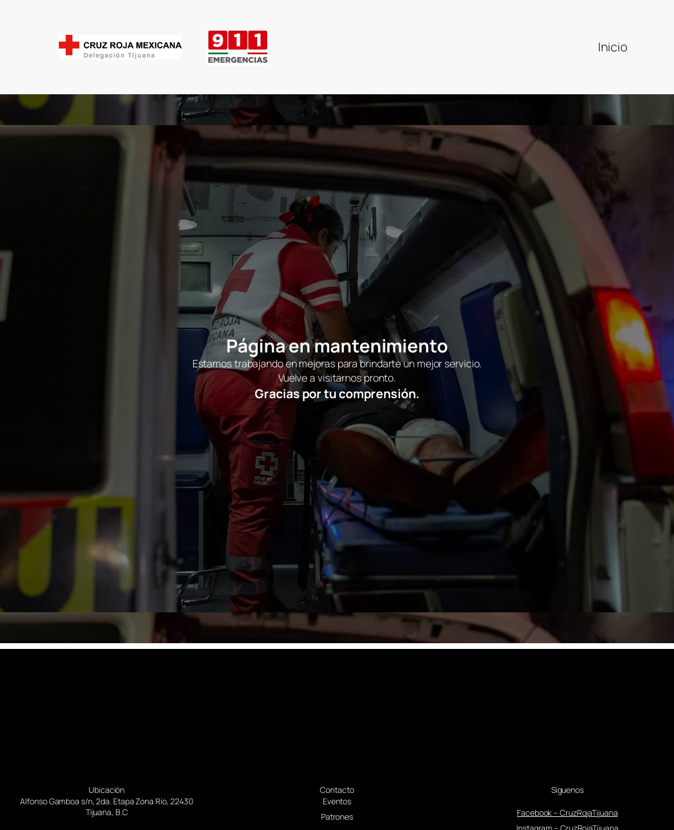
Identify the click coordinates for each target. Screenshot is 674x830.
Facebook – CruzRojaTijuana (567, 812)
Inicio (612, 46)
